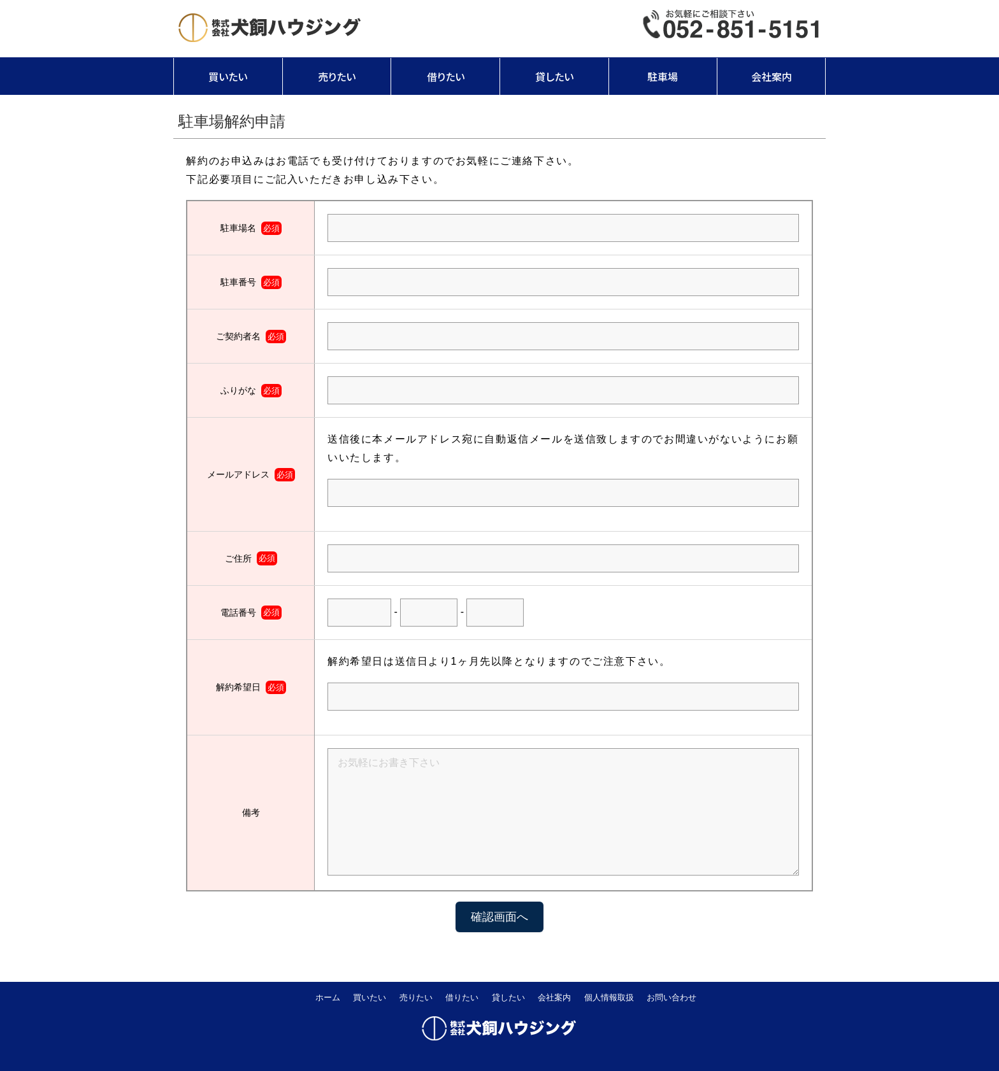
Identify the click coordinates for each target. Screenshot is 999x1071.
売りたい (337, 76)
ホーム (327, 997)
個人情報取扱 (609, 997)
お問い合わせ (671, 997)
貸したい (554, 76)
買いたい (227, 76)
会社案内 (771, 76)
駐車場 (662, 76)
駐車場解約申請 (231, 121)
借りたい (445, 76)
